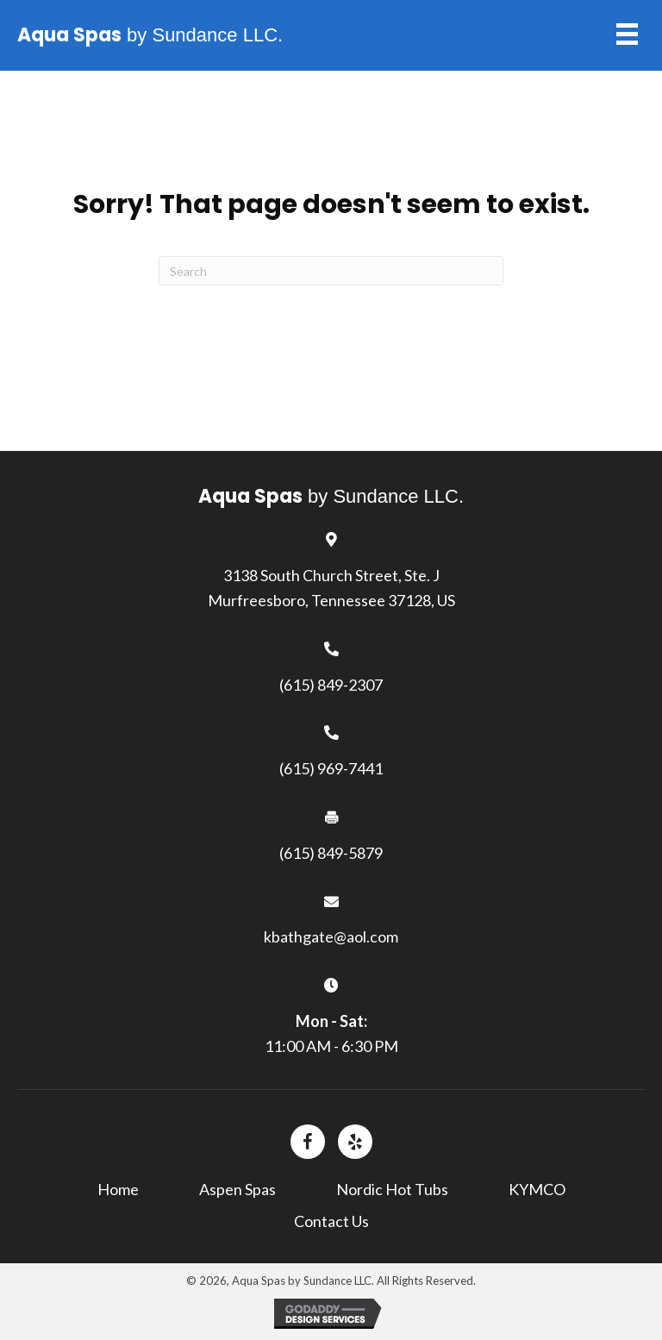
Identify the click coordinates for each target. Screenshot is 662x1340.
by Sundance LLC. (150, 35)
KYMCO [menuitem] (537, 1189)
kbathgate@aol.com (331, 936)
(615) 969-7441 (331, 768)
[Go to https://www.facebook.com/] (307, 1141)
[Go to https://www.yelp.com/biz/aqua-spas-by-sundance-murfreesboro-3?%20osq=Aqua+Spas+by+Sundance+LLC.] (355, 1141)
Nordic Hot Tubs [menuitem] (392, 1189)
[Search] (331, 270)
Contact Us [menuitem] (331, 1221)
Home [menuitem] (118, 1189)
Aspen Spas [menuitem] (237, 1189)
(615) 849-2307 (331, 684)
